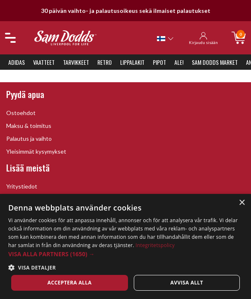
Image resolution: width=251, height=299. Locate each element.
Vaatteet (44, 62)
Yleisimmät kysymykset (36, 151)
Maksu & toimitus (28, 125)
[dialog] (125, 246)
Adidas (16, 62)
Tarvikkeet (76, 62)
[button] (125, 254)
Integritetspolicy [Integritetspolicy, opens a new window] (155, 245)
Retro (104, 62)
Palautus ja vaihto (29, 138)
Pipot (159, 62)
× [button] (242, 203)
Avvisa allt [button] (186, 282)
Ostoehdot (21, 112)
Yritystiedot (21, 186)
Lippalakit (132, 62)
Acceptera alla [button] (70, 282)
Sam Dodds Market (215, 62)
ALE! (178, 62)
